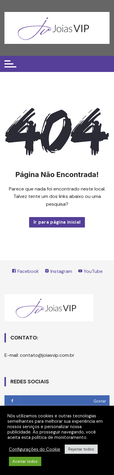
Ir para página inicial (57, 222)
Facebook (25, 271)
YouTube (90, 271)
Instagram (58, 271)
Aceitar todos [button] (25, 461)
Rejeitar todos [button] (81, 449)
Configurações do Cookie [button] (34, 449)
